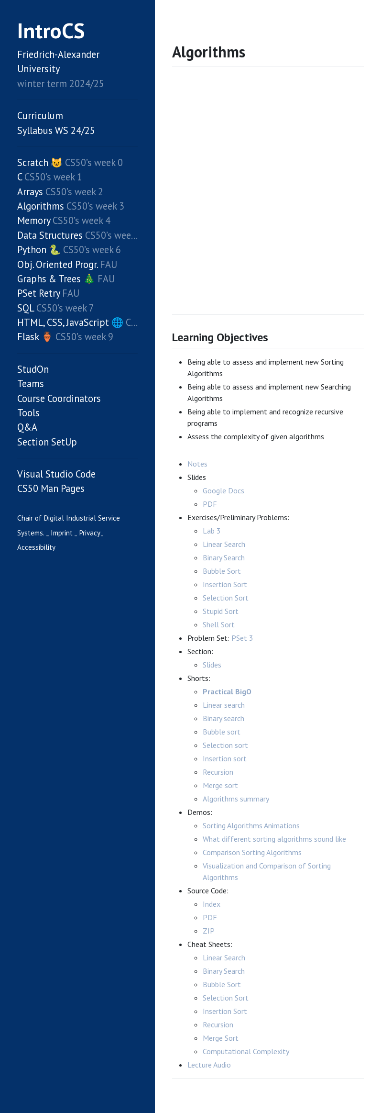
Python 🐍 (39, 249)
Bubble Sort (222, 571)
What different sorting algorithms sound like (274, 839)
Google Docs (223, 490)
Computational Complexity (246, 1051)
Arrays (30, 191)
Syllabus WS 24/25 (56, 130)
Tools (28, 412)
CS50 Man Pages (51, 488)
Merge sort (220, 785)
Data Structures (50, 235)
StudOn (33, 369)
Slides (212, 664)
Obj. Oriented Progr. (57, 264)
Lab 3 (212, 530)
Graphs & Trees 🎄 (56, 278)
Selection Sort (226, 597)
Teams (30, 383)
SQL (25, 307)
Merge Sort (221, 1038)
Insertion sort (225, 758)
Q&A (27, 427)
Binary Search (224, 557)
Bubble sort (221, 731)
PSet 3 (242, 638)
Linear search (224, 705)
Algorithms (40, 206)
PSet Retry (38, 293)
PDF (210, 504)
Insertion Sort (225, 584)
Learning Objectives (220, 337)
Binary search (223, 718)
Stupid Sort (221, 611)
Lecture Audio (209, 1064)
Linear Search (224, 544)
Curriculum (40, 115)
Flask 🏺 (35, 336)
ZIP (209, 930)
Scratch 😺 (40, 162)
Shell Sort (219, 624)
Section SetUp (47, 441)
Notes (197, 463)
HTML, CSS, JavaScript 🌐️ (70, 322)
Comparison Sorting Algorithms (252, 852)
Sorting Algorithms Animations (251, 825)
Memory (33, 220)
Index (211, 904)
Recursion (218, 772)
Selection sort (225, 745)
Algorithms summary (236, 798)
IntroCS (51, 30)
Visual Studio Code (56, 473)
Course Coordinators (59, 398)
